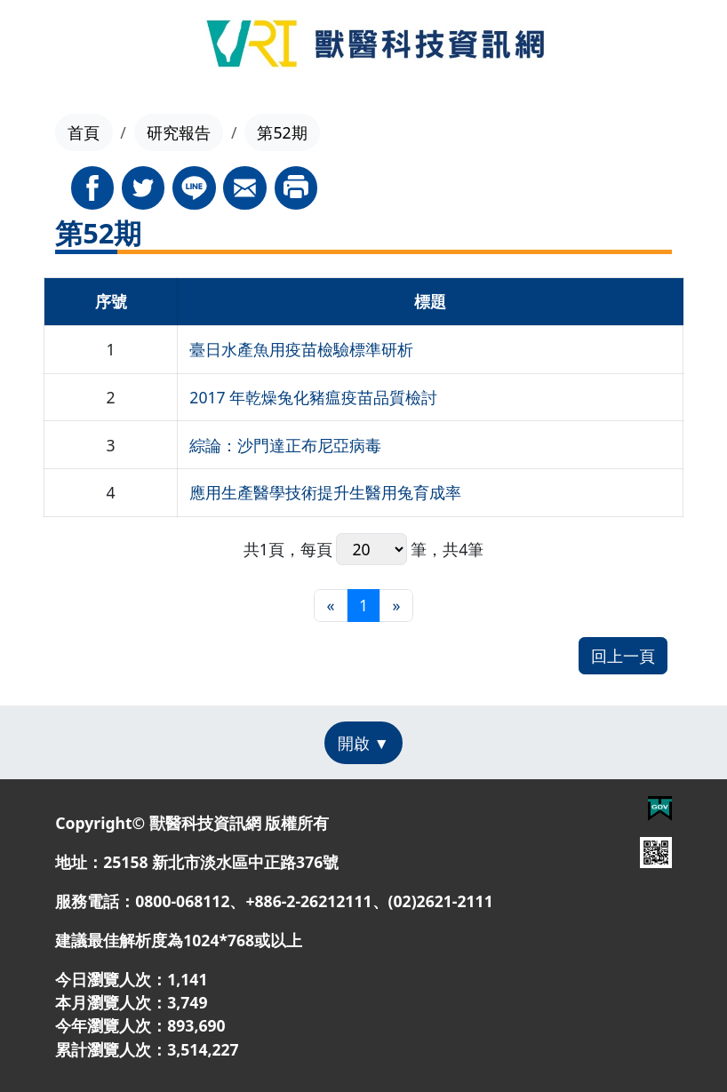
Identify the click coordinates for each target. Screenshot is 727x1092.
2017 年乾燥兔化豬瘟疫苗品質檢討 (313, 397)
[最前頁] (330, 605)
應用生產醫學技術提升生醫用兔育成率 (325, 492)
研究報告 (179, 132)
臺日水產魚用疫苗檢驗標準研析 (301, 349)
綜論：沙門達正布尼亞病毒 (285, 445)
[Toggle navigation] (48, 46)
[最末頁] (395, 605)
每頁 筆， (371, 549)
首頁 (84, 132)
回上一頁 (623, 655)
